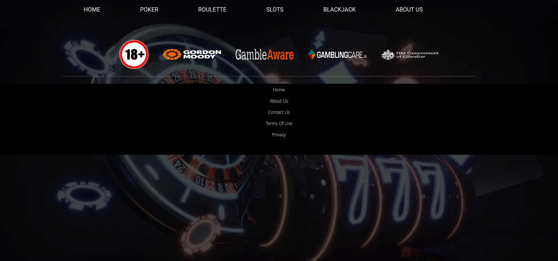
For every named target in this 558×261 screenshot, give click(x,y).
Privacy (279, 135)
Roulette (212, 9)
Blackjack (339, 9)
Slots (275, 9)
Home (92, 9)
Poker (149, 9)
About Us (409, 9)
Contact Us (279, 112)
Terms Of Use (279, 123)
